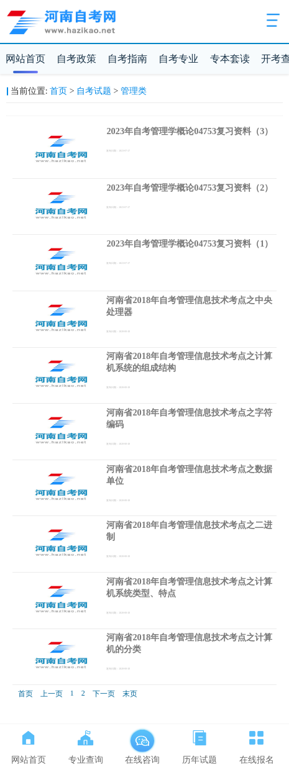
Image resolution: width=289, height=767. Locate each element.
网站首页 (25, 58)
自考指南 (127, 58)
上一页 (51, 693)
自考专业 (178, 58)
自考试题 (93, 91)
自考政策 (76, 58)
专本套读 (230, 58)
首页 (58, 91)
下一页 (104, 693)
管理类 (134, 91)
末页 (129, 693)
